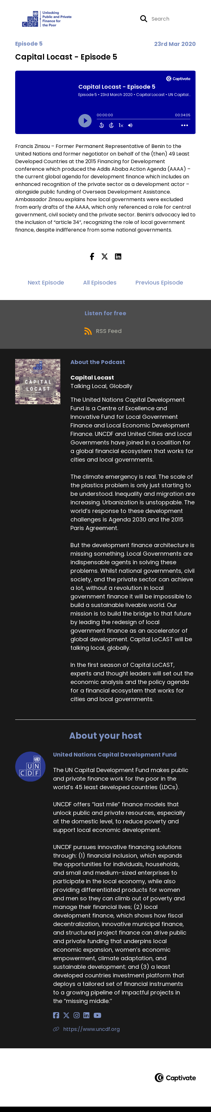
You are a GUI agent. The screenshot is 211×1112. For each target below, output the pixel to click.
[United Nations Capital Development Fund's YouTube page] (87, 1021)
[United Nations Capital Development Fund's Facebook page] (56, 1021)
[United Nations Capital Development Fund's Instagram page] (72, 1021)
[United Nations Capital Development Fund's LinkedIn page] (79, 1021)
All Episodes (100, 285)
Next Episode (46, 285)
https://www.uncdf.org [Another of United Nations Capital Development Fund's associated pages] (86, 1034)
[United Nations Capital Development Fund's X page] (63, 1021)
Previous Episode (159, 285)
